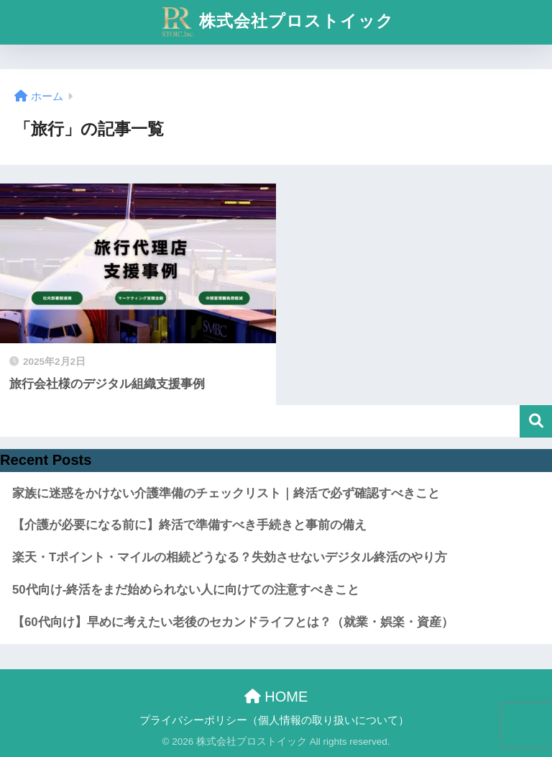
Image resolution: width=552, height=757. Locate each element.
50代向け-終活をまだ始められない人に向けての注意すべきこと (185, 590)
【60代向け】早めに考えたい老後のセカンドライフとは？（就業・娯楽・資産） (233, 622)
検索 (536, 421)
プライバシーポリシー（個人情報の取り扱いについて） (274, 720)
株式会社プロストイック (278, 22)
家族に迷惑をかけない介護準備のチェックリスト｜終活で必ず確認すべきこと (226, 493)
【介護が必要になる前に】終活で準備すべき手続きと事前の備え (189, 525)
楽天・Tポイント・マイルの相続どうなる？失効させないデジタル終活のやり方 (229, 557)
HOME (276, 696)
